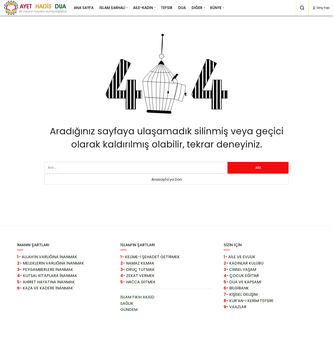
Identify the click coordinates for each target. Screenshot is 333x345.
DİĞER (197, 7)
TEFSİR (166, 7)
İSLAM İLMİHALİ (112, 7)
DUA (182, 7)
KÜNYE (216, 7)
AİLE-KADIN (143, 7)
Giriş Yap (320, 8)
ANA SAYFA (84, 7)
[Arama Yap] (302, 7)
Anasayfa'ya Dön (166, 179)
